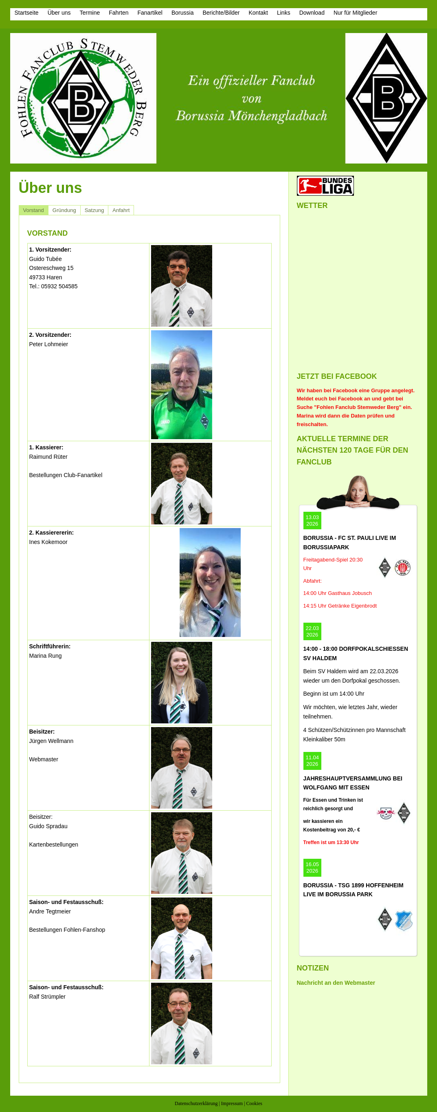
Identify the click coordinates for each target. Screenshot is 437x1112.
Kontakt (258, 12)
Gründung (64, 210)
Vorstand (33, 210)
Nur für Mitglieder (355, 12)
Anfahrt (121, 210)
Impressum (232, 1103)
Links (283, 12)
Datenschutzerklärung (196, 1103)
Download (312, 12)
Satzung (94, 210)
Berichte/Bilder (220, 12)
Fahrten (118, 12)
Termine (89, 12)
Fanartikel (150, 12)
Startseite (27, 12)
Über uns (59, 12)
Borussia (182, 12)
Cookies (254, 1103)
